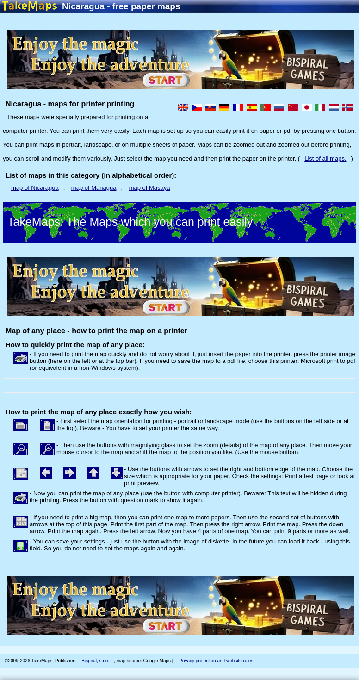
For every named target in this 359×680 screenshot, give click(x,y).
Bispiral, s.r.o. (95, 660)
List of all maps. (325, 158)
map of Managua (94, 187)
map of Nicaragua (35, 187)
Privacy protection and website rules (216, 660)
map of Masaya (149, 187)
